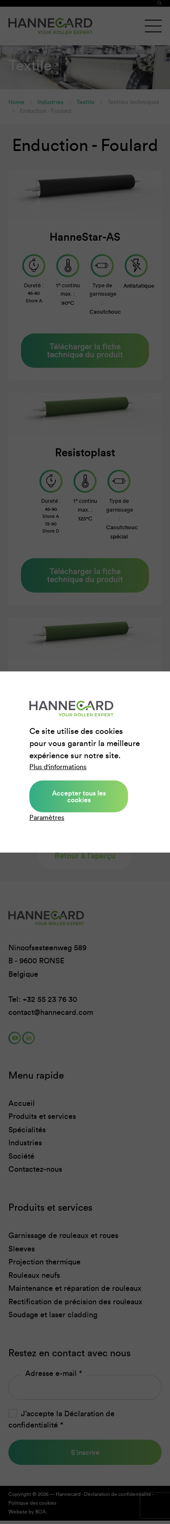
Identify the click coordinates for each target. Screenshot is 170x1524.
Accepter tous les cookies (79, 796)
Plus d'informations (57, 767)
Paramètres (46, 818)
